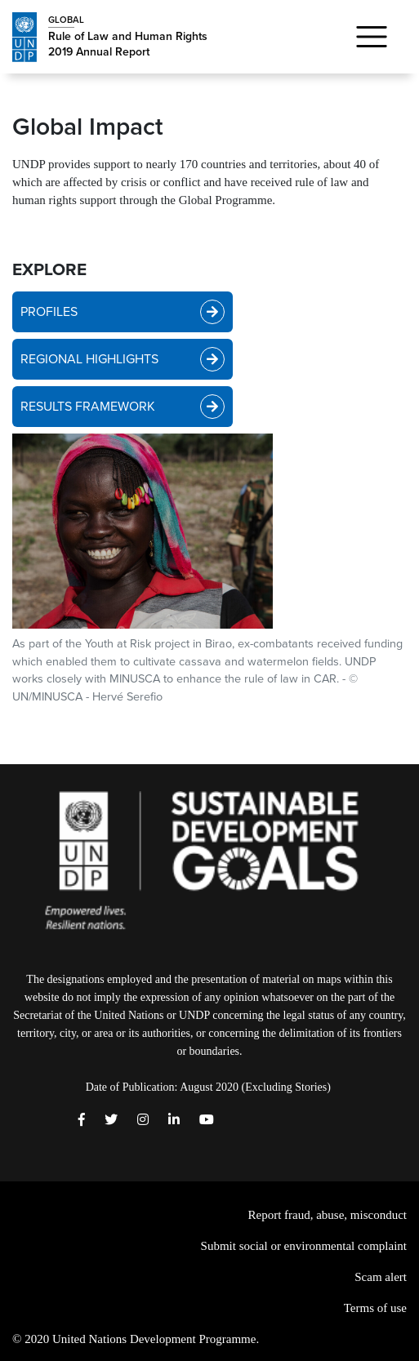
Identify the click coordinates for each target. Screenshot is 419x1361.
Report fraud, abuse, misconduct (327, 1214)
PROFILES (122, 312)
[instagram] (143, 1120)
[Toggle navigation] (372, 37)
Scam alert (380, 1276)
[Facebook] (81, 1120)
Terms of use (375, 1307)
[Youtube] (206, 1120)
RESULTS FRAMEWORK (122, 406)
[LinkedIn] (174, 1120)
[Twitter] (111, 1120)
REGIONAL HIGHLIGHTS (122, 359)
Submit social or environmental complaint (304, 1245)
